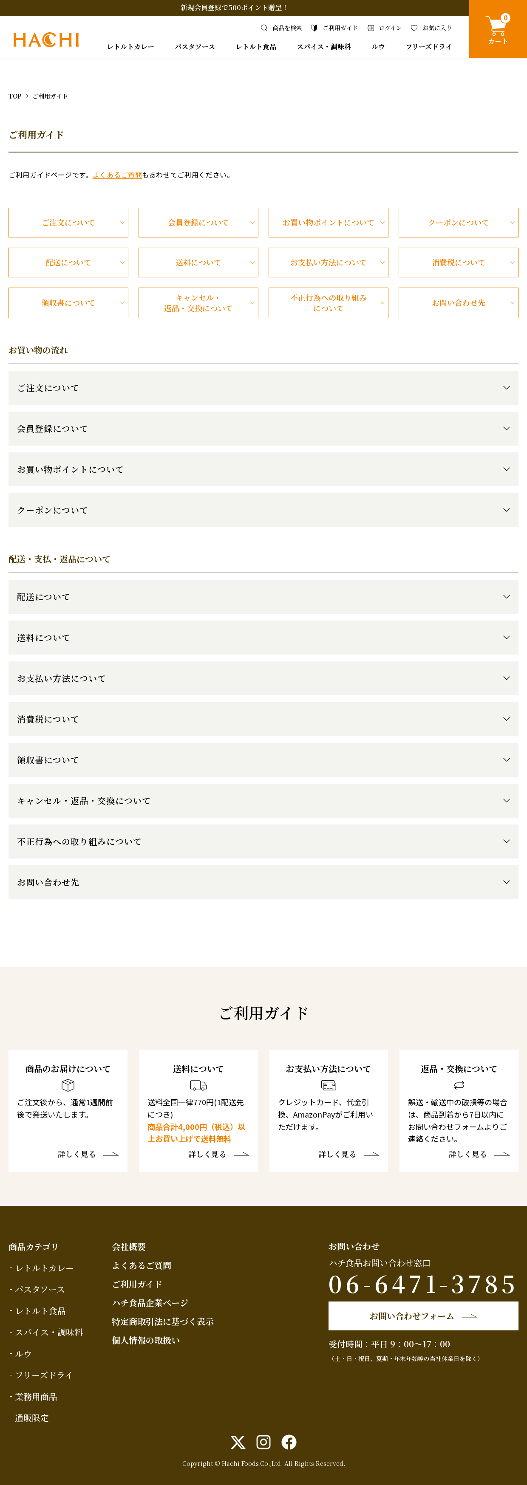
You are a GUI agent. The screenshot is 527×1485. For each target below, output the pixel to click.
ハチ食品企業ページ (150, 1302)
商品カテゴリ (33, 1246)
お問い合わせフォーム (412, 1316)
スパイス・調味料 (324, 46)
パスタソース (195, 46)
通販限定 (32, 1418)
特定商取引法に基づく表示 (163, 1321)
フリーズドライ (428, 46)
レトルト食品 (255, 46)
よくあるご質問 (117, 174)
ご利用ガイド (137, 1284)
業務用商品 (36, 1396)
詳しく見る (77, 1154)
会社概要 (129, 1246)
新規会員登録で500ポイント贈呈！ (235, 7)
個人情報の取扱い (146, 1340)
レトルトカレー (130, 46)
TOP (14, 96)
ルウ (378, 46)
